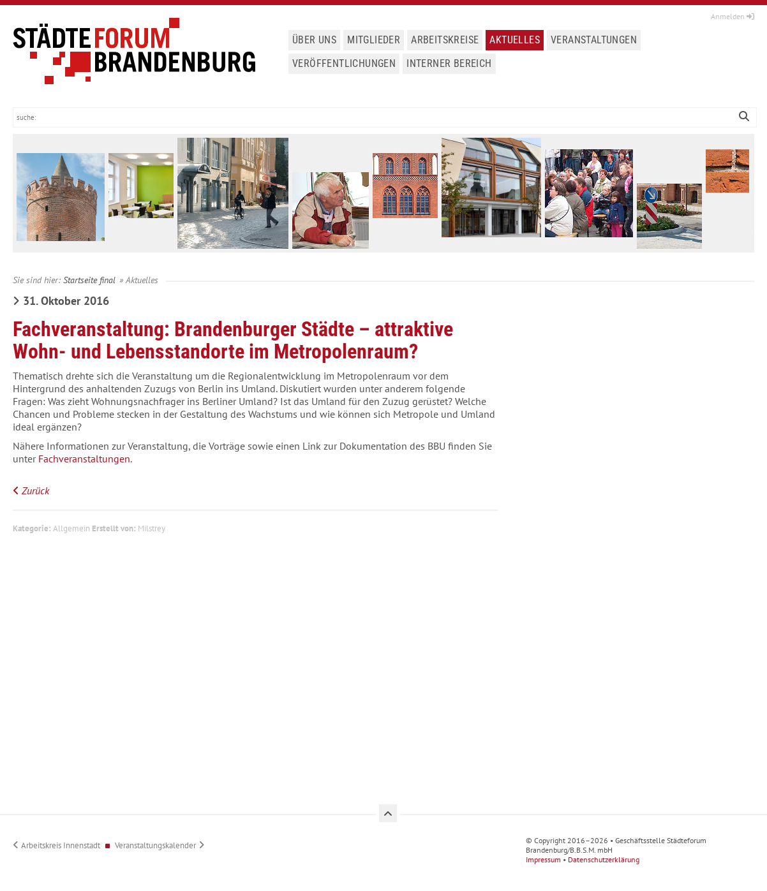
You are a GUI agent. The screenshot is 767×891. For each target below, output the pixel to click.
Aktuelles (514, 40)
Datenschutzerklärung (603, 859)
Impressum (543, 859)
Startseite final (89, 280)
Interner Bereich (448, 63)
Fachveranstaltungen (84, 458)
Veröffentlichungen (344, 63)
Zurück (35, 490)
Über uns (314, 40)
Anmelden (732, 16)
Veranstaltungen (594, 40)
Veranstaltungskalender (155, 845)
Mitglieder (373, 40)
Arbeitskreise (445, 40)
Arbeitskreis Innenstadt (60, 845)
